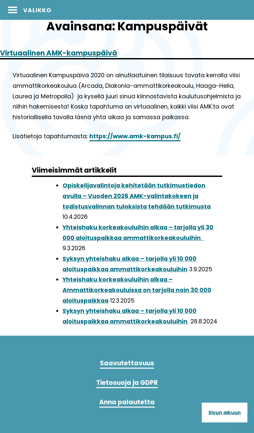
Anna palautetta (127, 402)
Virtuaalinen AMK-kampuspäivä (58, 53)
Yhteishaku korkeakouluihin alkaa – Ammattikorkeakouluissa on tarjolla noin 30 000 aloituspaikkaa (137, 290)
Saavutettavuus (127, 363)
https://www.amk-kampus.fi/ (135, 136)
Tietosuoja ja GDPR (127, 382)
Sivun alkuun (224, 412)
